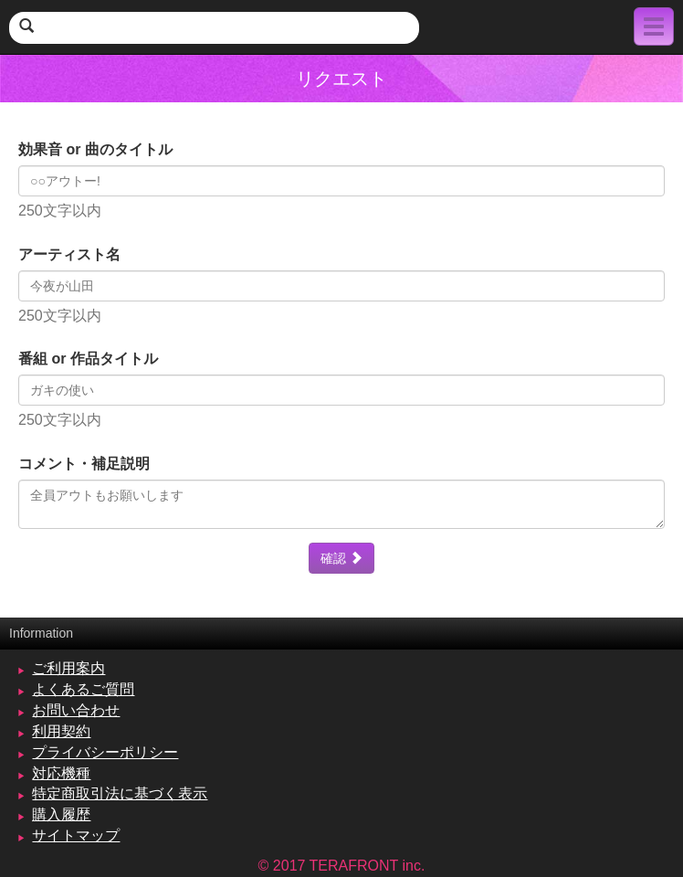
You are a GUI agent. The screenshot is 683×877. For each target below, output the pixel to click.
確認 (341, 558)
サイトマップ (76, 835)
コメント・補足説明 (84, 463)
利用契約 (61, 731)
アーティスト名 (69, 254)
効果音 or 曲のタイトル (95, 149)
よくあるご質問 (83, 689)
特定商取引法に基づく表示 (119, 793)
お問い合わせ (76, 710)
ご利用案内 (68, 668)
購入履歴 (61, 814)
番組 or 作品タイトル (88, 358)
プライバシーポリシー (105, 752)
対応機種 (61, 773)
